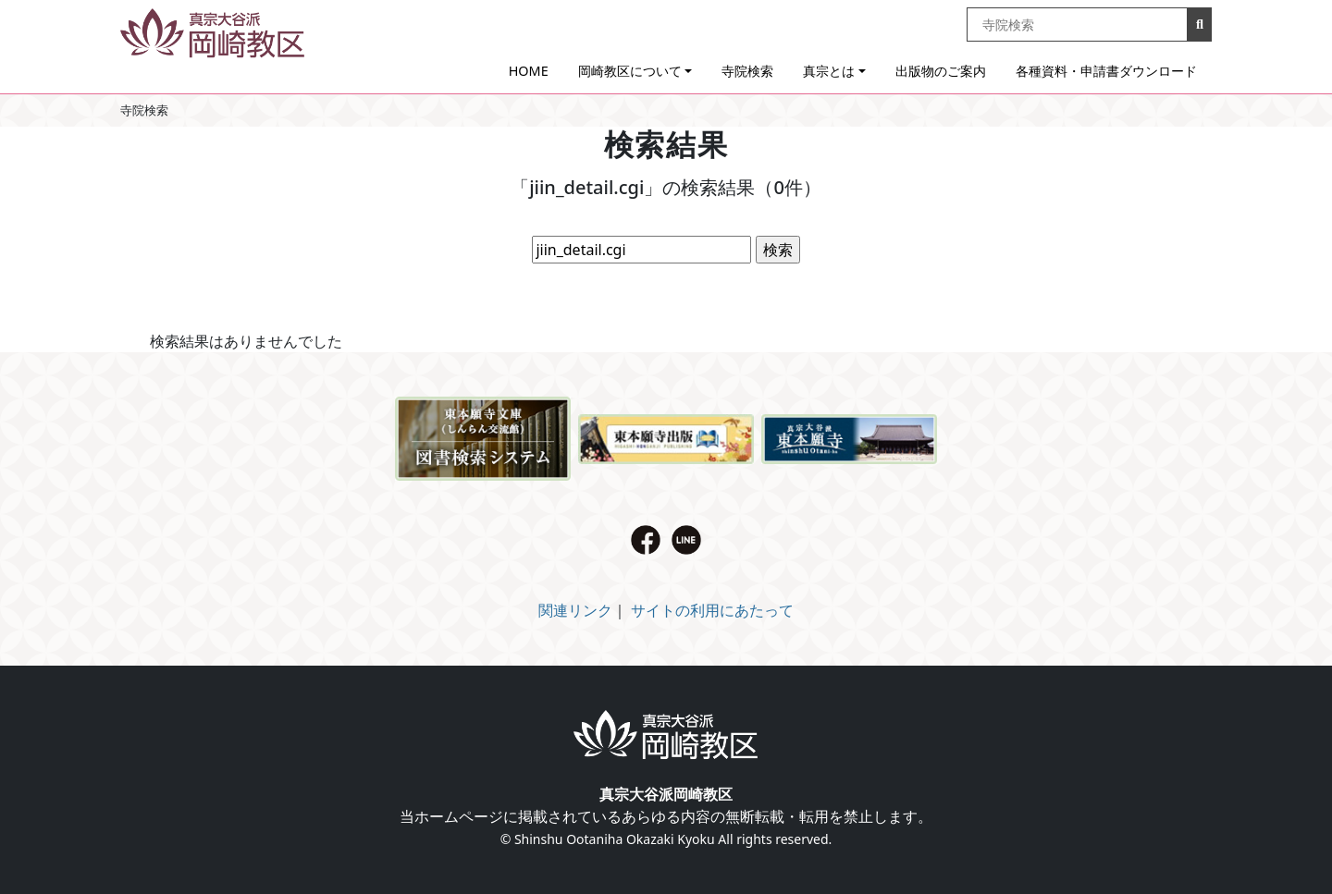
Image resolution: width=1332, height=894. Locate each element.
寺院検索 (747, 71)
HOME (529, 71)
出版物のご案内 (940, 71)
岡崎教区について (630, 71)
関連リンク (575, 610)
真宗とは (829, 71)
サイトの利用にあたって (712, 610)
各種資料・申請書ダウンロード (1106, 71)
